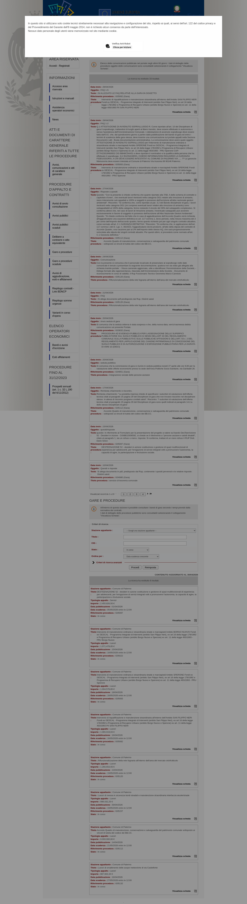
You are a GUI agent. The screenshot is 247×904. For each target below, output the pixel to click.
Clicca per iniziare (122, 47)
